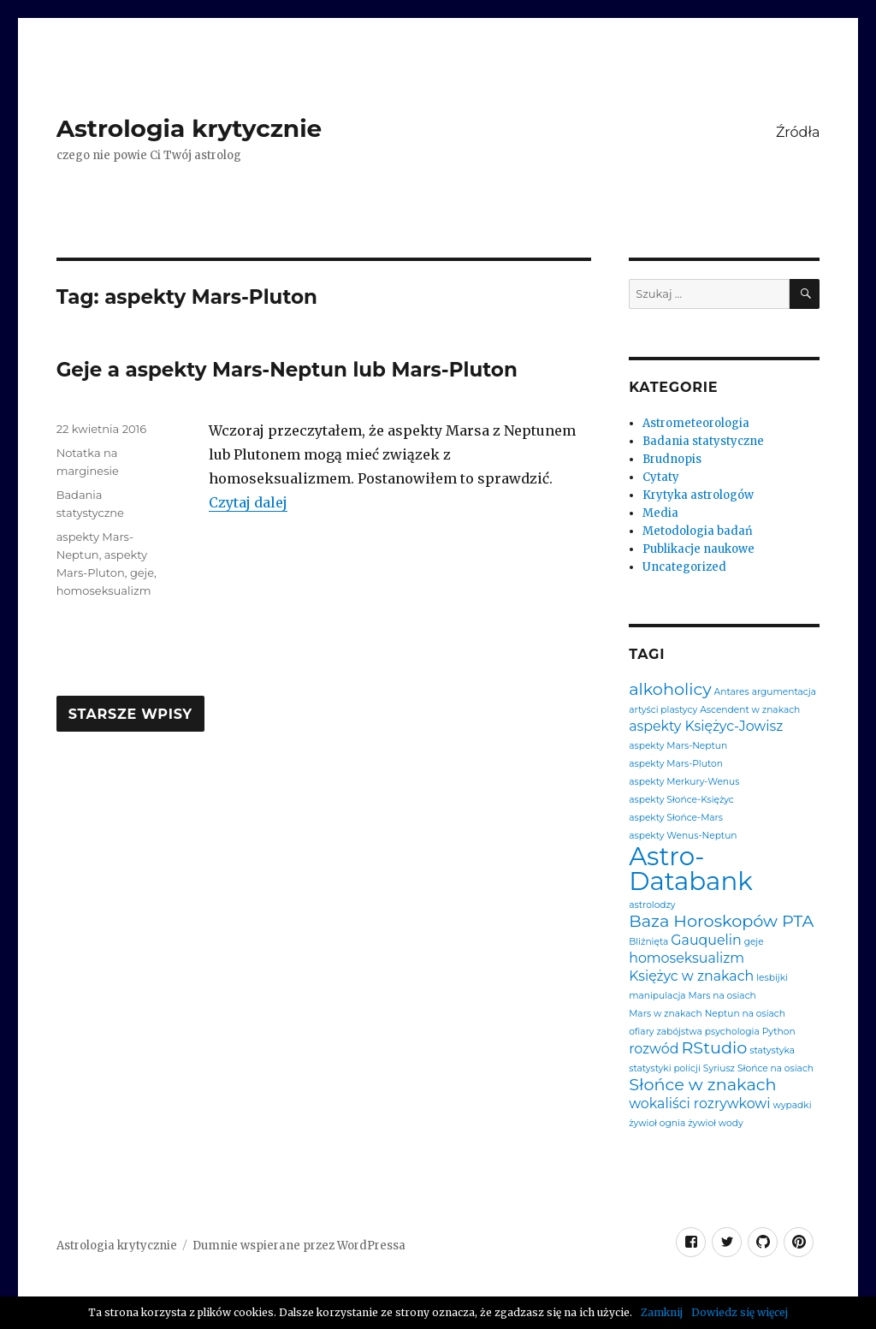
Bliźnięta (648, 942)
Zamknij (662, 1312)
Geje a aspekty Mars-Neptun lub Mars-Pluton (287, 370)
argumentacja (784, 692)
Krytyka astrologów (698, 495)
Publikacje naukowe (698, 549)
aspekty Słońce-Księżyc (681, 800)
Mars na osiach (722, 996)
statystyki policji (665, 1069)
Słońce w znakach (702, 1085)
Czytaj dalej (248, 502)
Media (660, 513)
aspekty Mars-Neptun (678, 746)
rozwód (653, 1049)
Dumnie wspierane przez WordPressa (298, 1245)
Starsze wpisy (130, 714)
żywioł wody (715, 1124)
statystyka (772, 1051)
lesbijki (772, 978)
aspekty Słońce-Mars (676, 818)
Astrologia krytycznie (189, 128)
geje (142, 572)
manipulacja (657, 996)
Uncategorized (684, 567)
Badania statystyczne (703, 441)
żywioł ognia (657, 1124)
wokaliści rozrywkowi (699, 1104)
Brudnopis (671, 459)
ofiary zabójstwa (665, 1032)
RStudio (714, 1048)
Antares (731, 692)
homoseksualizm (103, 590)
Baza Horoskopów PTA (721, 921)
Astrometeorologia (695, 423)
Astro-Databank (691, 869)
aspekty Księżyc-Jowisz (706, 726)
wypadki (792, 1106)
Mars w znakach (665, 1014)
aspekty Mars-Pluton (676, 764)
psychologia (732, 1032)
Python (779, 1032)
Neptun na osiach (745, 1014)
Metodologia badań (697, 531)
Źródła (798, 132)
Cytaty (660, 477)
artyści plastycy (663, 710)
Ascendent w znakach (750, 710)
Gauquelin (706, 940)
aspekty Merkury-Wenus (684, 782)
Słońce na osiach (775, 1069)
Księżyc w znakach (691, 976)
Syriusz (719, 1069)
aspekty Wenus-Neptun (683, 836)
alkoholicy (670, 689)
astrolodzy (652, 906)
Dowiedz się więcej (739, 1312)
